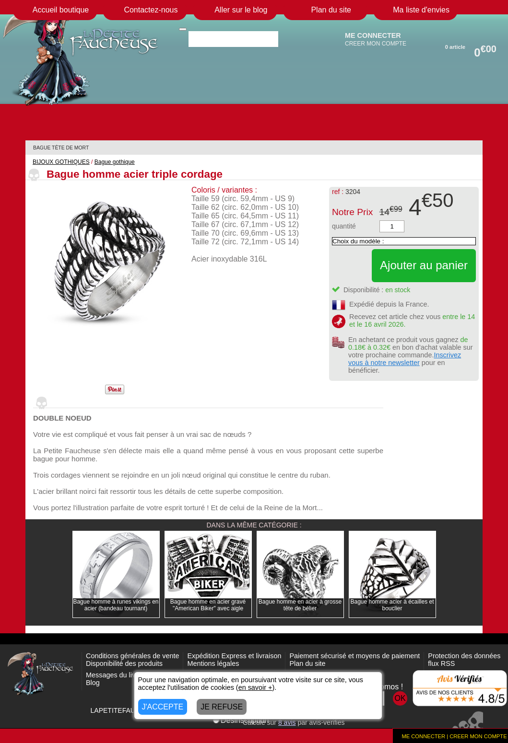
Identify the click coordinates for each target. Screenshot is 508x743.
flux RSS (441, 663)
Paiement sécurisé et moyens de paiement (354, 656)
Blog (93, 682)
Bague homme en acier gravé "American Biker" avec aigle (208, 605)
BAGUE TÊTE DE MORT (61, 147)
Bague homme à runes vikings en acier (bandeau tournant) (115, 605)
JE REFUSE (222, 707)
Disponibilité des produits (124, 663)
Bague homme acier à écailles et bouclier (392, 605)
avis (287, 722)
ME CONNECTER (373, 35)
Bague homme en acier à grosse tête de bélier (300, 605)
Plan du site (307, 663)
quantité (344, 226)
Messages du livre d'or (120, 675)
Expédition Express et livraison (234, 656)
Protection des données (464, 656)
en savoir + (255, 687)
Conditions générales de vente (132, 656)
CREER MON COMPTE (375, 43)
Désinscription (241, 720)
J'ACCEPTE (163, 707)
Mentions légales (213, 663)
